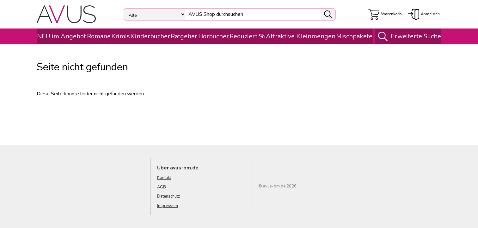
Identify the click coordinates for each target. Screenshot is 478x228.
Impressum (167, 206)
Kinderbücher (150, 36)
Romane (99, 36)
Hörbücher (213, 36)
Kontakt (164, 177)
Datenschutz (168, 196)
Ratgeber (184, 36)
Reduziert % (247, 36)
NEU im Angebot (61, 36)
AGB (161, 187)
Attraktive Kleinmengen (300, 36)
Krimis (120, 36)
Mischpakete (354, 36)
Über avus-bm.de (178, 167)
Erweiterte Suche (408, 36)
